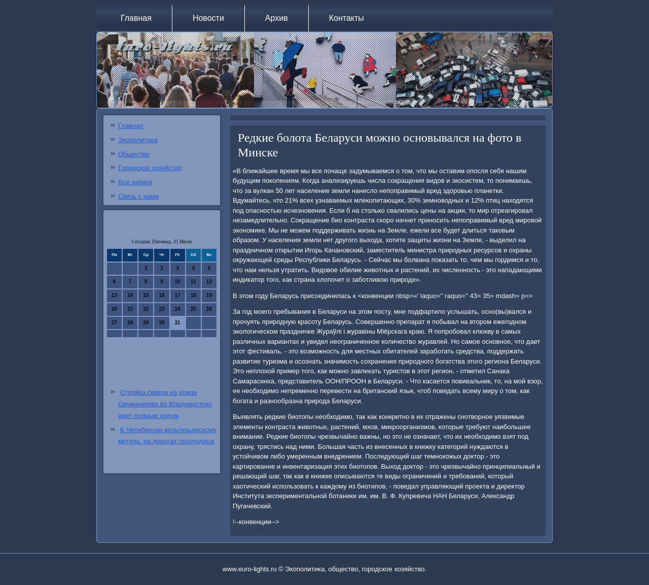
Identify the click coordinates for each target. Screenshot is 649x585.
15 (146, 295)
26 (209, 309)
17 (178, 295)
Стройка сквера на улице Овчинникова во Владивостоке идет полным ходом (165, 403)
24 (178, 309)
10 (178, 281)
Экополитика (138, 140)
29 (146, 323)
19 (209, 295)
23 (161, 309)
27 (114, 323)
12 (209, 281)
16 (161, 295)
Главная (136, 18)
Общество (134, 154)
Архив (276, 18)
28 (130, 323)
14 (130, 295)
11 (193, 281)
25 (193, 309)
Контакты (346, 18)
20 (114, 309)
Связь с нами (138, 196)
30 (161, 323)
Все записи (135, 182)
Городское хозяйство (150, 168)
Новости (208, 18)
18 (193, 295)
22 (146, 309)
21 (130, 309)
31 (178, 323)
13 (114, 295)
